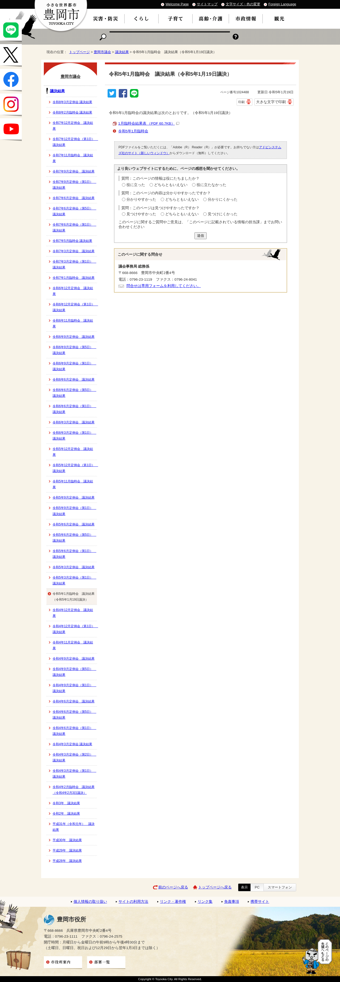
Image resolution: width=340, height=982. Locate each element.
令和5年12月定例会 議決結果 (73, 452)
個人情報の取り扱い (90, 902)
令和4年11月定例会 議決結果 (73, 645)
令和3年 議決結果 (66, 803)
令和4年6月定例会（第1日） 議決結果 (74, 731)
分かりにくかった (222, 199)
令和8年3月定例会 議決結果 (72, 102)
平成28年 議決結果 (67, 861)
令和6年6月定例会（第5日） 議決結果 (74, 393)
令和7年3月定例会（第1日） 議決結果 (74, 264)
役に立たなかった (211, 185)
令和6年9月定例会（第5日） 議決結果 (74, 350)
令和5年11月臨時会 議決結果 (73, 484)
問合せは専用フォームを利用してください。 (163, 286)
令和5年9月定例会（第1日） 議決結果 (74, 511)
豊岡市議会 (102, 52)
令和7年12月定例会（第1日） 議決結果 (75, 142)
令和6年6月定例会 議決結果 (74, 379)
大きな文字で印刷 (271, 102)
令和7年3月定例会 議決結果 (74, 251)
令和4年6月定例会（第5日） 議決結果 (74, 714)
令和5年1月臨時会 (133, 131)
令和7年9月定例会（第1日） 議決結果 (74, 184)
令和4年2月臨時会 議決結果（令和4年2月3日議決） (74, 790)
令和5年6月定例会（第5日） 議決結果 (74, 537)
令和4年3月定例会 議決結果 (72, 744)
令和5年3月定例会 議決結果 (74, 567)
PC (257, 887)
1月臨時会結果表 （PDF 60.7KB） (148, 123)
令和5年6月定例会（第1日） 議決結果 (74, 554)
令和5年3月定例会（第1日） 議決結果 (74, 580)
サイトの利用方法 (133, 902)
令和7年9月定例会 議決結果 (74, 171)
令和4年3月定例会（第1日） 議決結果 (74, 773)
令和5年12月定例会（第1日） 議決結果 (75, 468)
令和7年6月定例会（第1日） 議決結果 (74, 227)
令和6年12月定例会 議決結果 (73, 291)
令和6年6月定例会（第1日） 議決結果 (74, 409)
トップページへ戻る (215, 887)
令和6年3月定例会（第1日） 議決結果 (74, 435)
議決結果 (122, 52)
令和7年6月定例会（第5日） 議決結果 (74, 211)
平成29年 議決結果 (67, 850)
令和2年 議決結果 (66, 813)
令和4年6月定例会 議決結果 (74, 701)
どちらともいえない (171, 185)
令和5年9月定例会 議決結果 (74, 497)
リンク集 (205, 902)
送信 (200, 236)
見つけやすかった (141, 214)
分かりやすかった (141, 199)
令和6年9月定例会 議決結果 (74, 337)
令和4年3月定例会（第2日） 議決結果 (74, 757)
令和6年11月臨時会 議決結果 (73, 323)
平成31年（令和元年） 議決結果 (74, 827)
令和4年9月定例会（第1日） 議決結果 (74, 688)
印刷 (241, 102)
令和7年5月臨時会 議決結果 (72, 241)
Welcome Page (177, 4)
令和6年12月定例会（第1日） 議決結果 (75, 307)
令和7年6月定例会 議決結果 (74, 198)
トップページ (79, 52)
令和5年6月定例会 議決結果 (74, 524)
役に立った (135, 185)
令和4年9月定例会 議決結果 (74, 658)
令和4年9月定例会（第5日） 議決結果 (74, 672)
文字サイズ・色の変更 (243, 4)
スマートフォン (280, 887)
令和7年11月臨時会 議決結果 (73, 158)
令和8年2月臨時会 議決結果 (72, 112)
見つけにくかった (222, 214)
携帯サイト (259, 902)
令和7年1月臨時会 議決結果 (74, 278)
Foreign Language (282, 4)
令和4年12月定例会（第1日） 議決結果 (75, 629)
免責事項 (231, 902)
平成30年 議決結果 (67, 840)
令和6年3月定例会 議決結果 (74, 422)
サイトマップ (207, 4)
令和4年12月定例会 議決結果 (73, 613)
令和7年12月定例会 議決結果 (73, 125)
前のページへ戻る (173, 887)
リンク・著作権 (173, 902)
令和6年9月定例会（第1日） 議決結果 (74, 366)
